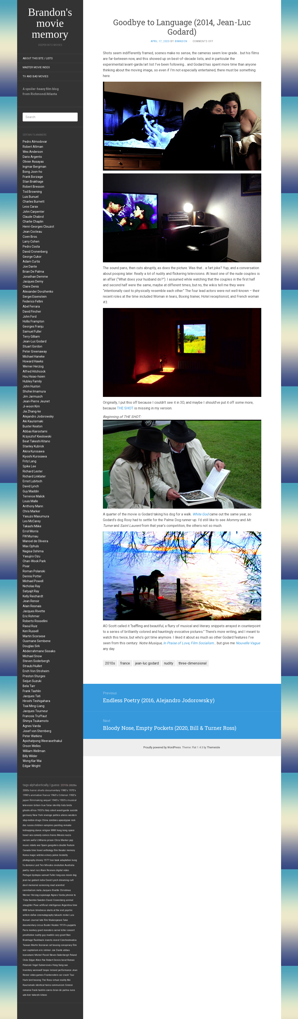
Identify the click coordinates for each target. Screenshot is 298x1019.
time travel (37, 850)
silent (53, 810)
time (75, 905)
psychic (69, 910)
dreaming (64, 880)
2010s (64, 785)
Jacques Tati (31, 696)
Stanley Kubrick (33, 446)
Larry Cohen (31, 241)
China (45, 820)
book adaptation (63, 860)
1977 (46, 860)
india (42, 880)
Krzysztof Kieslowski (37, 436)
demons (30, 865)
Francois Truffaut (35, 716)
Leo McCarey (32, 521)
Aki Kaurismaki (33, 421)
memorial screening (38, 885)
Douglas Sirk (31, 646)
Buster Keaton (32, 426)
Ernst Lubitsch (32, 481)
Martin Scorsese (34, 636)
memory (71, 850)
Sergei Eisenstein (35, 296)
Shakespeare (55, 920)
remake (67, 825)
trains (53, 835)
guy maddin (48, 935)
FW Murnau (30, 536)
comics (45, 835)
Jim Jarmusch (33, 396)
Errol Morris (30, 531)
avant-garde (63, 810)
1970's (72, 790)
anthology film (50, 850)
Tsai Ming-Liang (33, 706)
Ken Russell (30, 631)
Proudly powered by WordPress (162, 747)
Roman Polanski (34, 571)
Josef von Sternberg (37, 731)
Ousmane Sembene (37, 641)
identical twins (43, 985)
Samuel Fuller (32, 331)
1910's (63, 925)
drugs (38, 820)
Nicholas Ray (31, 586)
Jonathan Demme (35, 276)
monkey (33, 930)
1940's (55, 800)
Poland (73, 955)
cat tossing (54, 945)
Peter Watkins (32, 736)
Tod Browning (32, 191)
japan (26, 800)
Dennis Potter (32, 576)
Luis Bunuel (30, 196)
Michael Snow (32, 656)
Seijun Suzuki (32, 681)
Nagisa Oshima (33, 551)
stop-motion (29, 820)
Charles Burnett (33, 201)
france (46, 795)
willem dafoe (29, 915)
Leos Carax (30, 206)
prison (50, 840)
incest (56, 940)
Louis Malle (30, 501)
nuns (72, 990)
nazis (68, 835)
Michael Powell (33, 581)
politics (56, 815)
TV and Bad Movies (35, 76)
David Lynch (31, 486)
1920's (40, 810)
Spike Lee (29, 466)
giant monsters (45, 930)
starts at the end (55, 910)
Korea (26, 855)
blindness (40, 910)
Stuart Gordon (32, 346)
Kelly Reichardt (33, 596)
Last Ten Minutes (44, 865)
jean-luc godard (31, 880)
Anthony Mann (33, 506)
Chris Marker (31, 511)
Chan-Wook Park (34, 561)
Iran (52, 860)
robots (33, 845)
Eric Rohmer (31, 616)
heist (64, 960)
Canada (27, 850)
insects (48, 940)
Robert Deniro (53, 960)
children (38, 825)
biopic (46, 970)
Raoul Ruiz (30, 626)
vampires (48, 825)
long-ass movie (64, 875)
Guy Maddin (31, 491)
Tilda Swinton (30, 900)
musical (72, 800)
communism (58, 985)
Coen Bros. (30, 236)
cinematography (45, 915)
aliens (64, 815)
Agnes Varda (32, 726)
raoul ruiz (35, 870)
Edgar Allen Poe (37, 960)
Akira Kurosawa (33, 451)
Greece (69, 985)
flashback (39, 940)
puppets (71, 925)
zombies (53, 820)
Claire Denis (31, 286)
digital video (62, 870)
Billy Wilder (30, 756)
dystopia (36, 875)
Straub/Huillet (32, 666)
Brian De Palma (33, 271)
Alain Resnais (32, 606)
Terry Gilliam (31, 336)
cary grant (60, 935)
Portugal (27, 875)
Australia (69, 865)
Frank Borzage (33, 176)
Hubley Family (32, 381)
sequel (47, 800)
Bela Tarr (29, 686)
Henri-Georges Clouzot (38, 226)
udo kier (27, 995)
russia (30, 825)
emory (48, 855)
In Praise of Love (176, 643)
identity (56, 805)
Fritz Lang (29, 461)
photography (29, 860)
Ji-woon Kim (31, 406)
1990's (26, 795)
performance (64, 970)
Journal (35, 920)
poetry (26, 870)
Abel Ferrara (31, 306)
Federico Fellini (33, 301)
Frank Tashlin (32, 691)
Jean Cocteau (32, 231)
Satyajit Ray (31, 591)
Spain (44, 845)
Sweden (41, 900)
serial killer (60, 930)
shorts (40, 790)
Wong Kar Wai (32, 761)
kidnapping (29, 830)
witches (41, 855)
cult (71, 880)
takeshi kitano (39, 995)
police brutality (60, 855)
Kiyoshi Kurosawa (35, 456)
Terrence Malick (34, 496)
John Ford (30, 316)
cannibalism (29, 890)
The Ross (47, 980)
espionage (44, 895)
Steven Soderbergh (36, 661)
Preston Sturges (34, 676)
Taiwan (26, 945)
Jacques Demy (33, 281)
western (72, 815)
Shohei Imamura (34, 391)
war (39, 845)
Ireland (53, 970)
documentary (52, 790)
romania (27, 990)
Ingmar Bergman (34, 166)
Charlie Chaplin (33, 221)
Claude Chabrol (33, 216)
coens (49, 990)
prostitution (28, 935)
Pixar (26, 566)
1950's (72, 795)
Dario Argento (32, 156)
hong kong (62, 830)
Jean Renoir (31, 601)
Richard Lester (33, 471)
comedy (38, 835)
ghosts (26, 810)
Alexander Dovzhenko (38, 291)
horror (33, 790)
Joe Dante (30, 266)
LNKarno (41, 840)
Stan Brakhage (33, 181)
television (28, 805)
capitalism (32, 950)
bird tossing (35, 980)
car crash (64, 975)
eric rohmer (45, 950)
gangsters (53, 845)
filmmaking (36, 800)
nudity (38, 935)
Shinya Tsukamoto (36, 721)
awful (34, 840)
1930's (63, 800)
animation (36, 795)
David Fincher (32, 311)
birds (69, 805)
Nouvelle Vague (248, 643)
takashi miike (61, 915)
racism (26, 840)
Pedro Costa (31, 246)
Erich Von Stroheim (36, 671)
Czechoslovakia (68, 940)
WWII (53, 830)
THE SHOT (125, 408)
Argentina (67, 905)
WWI (25, 910)
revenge (48, 815)
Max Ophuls (31, 546)
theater (62, 850)
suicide (74, 810)
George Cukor (32, 256)
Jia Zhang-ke (32, 411)
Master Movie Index (36, 67)
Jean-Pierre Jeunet (36, 401)
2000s (26, 790)
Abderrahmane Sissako (39, 651)
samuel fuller (48, 875)
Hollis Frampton (33, 321)
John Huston (31, 386)
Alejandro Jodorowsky (38, 416)
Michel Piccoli (42, 955)
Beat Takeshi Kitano (36, 441)
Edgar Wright (31, 766)
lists (63, 805)
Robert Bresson (33, 186)
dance (38, 830)
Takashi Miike (32, 526)
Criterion (63, 795)
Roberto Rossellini (35, 621)
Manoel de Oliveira (35, 541)
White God (200, 514)
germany (27, 815)
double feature (67, 845)
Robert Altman (33, 146)
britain (37, 805)
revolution (59, 865)
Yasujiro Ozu (31, 556)
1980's (64, 790)
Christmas (65, 890)
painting (58, 825)
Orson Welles (32, 746)
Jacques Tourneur (35, 711)
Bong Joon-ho (32, 171)
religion (46, 830)
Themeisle (213, 747)
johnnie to (71, 895)
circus (40, 925)
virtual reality (59, 980)
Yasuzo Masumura (36, 516)
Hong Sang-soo (60, 965)
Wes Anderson (33, 151)
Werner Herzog (33, 366)
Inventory (27, 970)
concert (71, 930)
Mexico (60, 835)
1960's (54, 795)
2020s (73, 785)
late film (43, 920)
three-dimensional (193, 663)
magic (32, 855)
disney (39, 860)
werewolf (37, 970)
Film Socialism (202, 643)
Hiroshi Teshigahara (36, 701)
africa (33, 810)
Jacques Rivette (34, 611)
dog (75, 875)
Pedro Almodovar (35, 141)
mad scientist (57, 885)
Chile (25, 960)
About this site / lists (38, 58)
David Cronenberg (35, 251)
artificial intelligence (50, 905)
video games (37, 975)
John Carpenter (33, 211)
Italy (47, 810)
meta (39, 890)
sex (31, 835)
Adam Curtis (31, 261)
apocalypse (64, 820)
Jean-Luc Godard (34, 341)
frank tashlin (39, 990)
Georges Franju (33, 326)
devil (25, 885)
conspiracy (66, 945)
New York (38, 815)
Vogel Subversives (42, 965)
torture (31, 910)
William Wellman (34, 751)
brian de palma (61, 990)
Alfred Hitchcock (34, 371)
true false (46, 805)
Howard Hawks (33, 361)
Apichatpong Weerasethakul (42, 741)
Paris (25, 930)
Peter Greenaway (35, 351)
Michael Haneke (34, 356)
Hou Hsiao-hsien (34, 376)
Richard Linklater (34, 476)
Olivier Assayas (33, 161)
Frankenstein (51, 975)
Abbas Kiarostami (35, 431)
